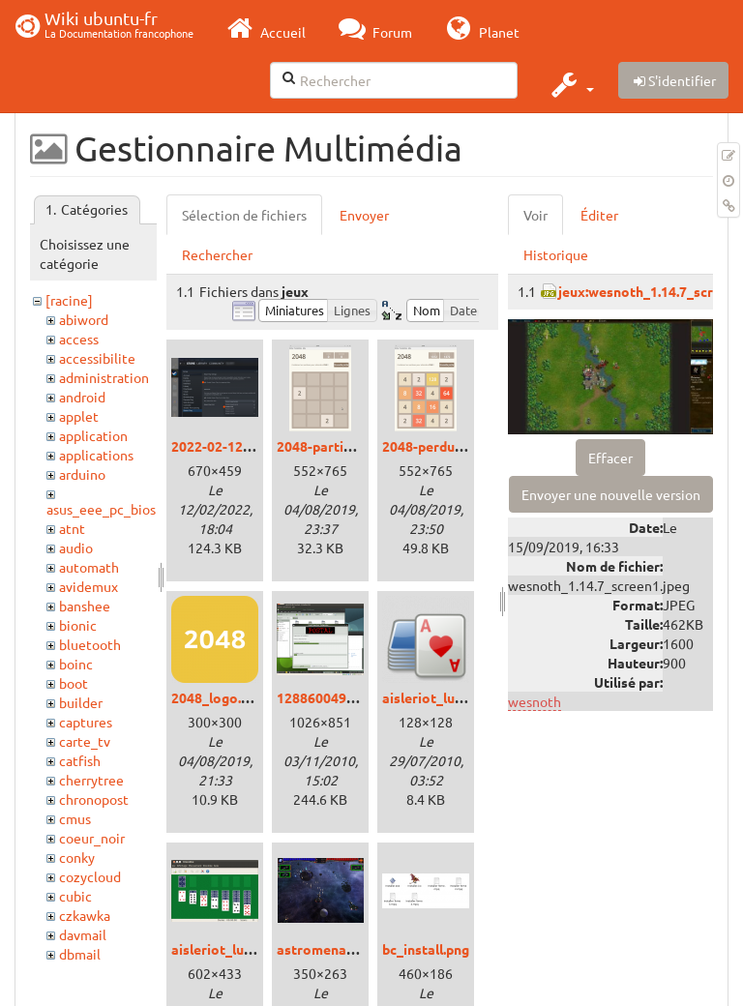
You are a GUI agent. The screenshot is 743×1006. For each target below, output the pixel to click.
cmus (75, 818)
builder (81, 702)
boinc (76, 663)
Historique (555, 254)
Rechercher (217, 254)
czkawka (84, 915)
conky (77, 857)
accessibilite (97, 358)
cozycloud (90, 876)
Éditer (599, 214)
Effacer (610, 457)
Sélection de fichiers (244, 214)
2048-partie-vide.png (343, 446)
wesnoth (534, 701)
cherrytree (91, 779)
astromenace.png (332, 949)
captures (85, 721)
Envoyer (364, 214)
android (82, 396)
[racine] (69, 300)
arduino (82, 474)
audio (76, 547)
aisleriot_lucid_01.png (241, 949)
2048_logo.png (217, 697)
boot (73, 683)
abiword (83, 319)
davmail (82, 934)
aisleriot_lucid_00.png (451, 697)
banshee (84, 605)
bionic (78, 625)
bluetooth (90, 644)
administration (104, 377)
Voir (535, 214)
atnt (72, 528)
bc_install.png (425, 949)
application (93, 435)
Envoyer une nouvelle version (610, 494)
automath (89, 567)
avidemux (88, 586)
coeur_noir (92, 837)
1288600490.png (328, 697)
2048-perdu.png (431, 446)
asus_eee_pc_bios (101, 509)
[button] (570, 84)
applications (96, 454)
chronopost (94, 799)
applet (79, 416)
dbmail (80, 953)
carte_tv (84, 741)
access (79, 338)
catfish (80, 760)
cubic (75, 895)
